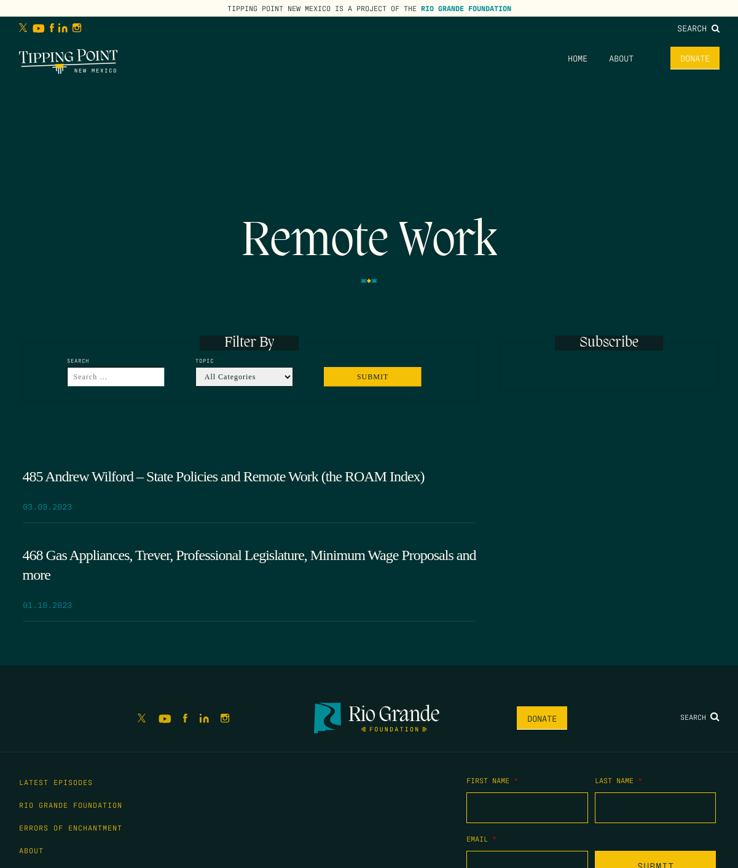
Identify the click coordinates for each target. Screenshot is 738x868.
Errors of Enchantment (70, 827)
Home (577, 57)
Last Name (618, 780)
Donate (695, 57)
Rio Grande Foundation (466, 8)
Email (481, 838)
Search (698, 27)
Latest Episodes (56, 782)
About (621, 57)
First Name (492, 780)
